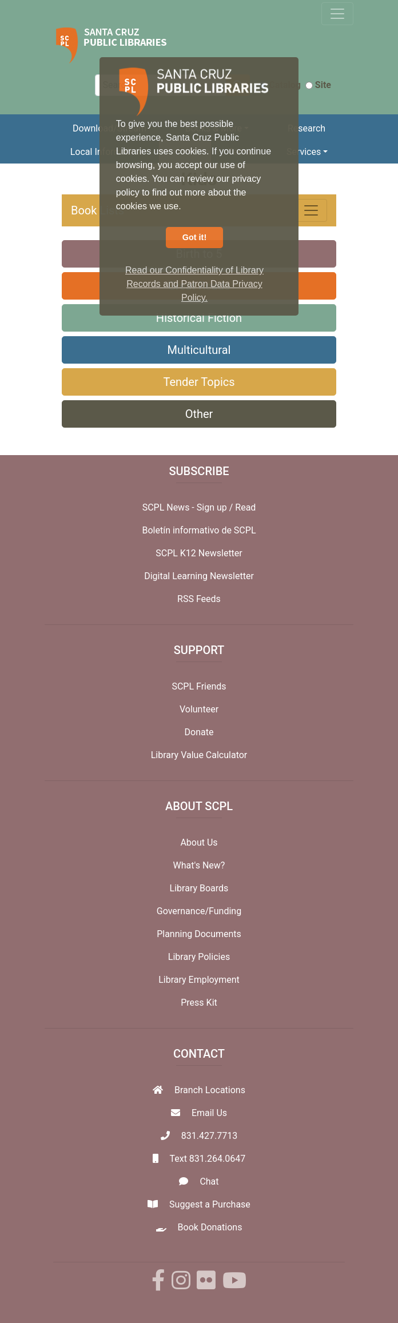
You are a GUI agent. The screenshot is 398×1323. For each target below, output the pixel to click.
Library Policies (199, 956)
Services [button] (303, 151)
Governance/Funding (199, 911)
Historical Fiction (199, 318)
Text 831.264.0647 (207, 1158)
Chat (209, 1181)
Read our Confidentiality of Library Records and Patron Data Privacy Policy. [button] (194, 283)
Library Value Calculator (199, 755)
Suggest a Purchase (209, 1204)
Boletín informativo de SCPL (199, 530)
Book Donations (210, 1227)
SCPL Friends (199, 686)
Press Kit (199, 1002)
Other (199, 414)
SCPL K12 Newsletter (199, 553)
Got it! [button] (194, 237)
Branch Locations (209, 1090)
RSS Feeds (199, 598)
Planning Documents (199, 934)
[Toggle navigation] (337, 13)
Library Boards (199, 888)
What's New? (199, 865)
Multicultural (199, 350)
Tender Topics (198, 382)
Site (318, 84)
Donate (199, 732)
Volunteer (199, 709)
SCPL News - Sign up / (189, 507)
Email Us (209, 1112)
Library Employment (199, 979)
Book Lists (97, 210)
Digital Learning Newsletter (199, 576)
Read (245, 507)
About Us (198, 842)
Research (306, 128)
